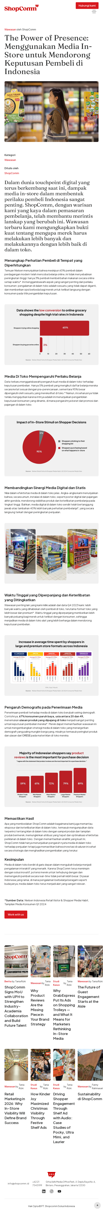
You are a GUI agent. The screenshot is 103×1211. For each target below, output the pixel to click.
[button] (94, 11)
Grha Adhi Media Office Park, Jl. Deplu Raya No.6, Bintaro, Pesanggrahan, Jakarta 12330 (71, 1183)
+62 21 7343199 (37, 1183)
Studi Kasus (56, 983)
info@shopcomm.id (18, 1183)
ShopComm (11, 173)
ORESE (26, 735)
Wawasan (10, 29)
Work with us (16, 914)
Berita (7, 981)
